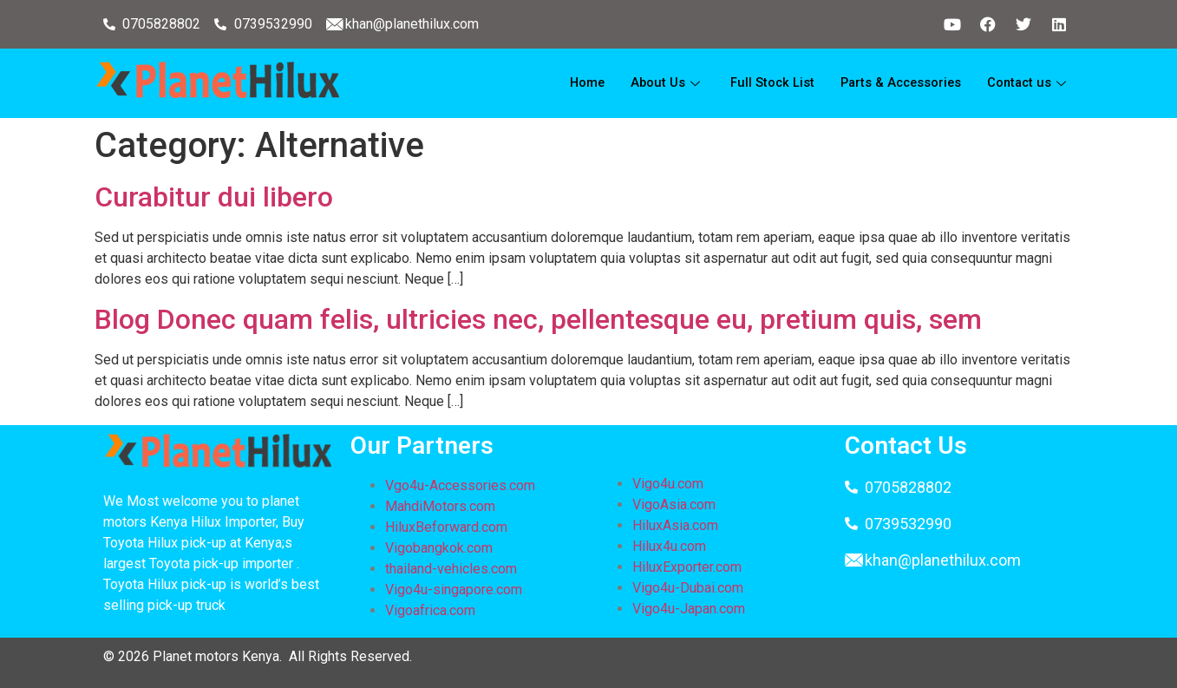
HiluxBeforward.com (446, 527)
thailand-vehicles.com (452, 568)
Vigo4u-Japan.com (688, 608)
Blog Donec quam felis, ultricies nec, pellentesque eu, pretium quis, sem (538, 319)
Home (577, 83)
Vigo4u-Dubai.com (687, 588)
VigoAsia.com (674, 504)
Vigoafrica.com (430, 610)
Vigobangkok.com (439, 548)
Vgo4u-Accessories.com (460, 485)
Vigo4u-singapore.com (453, 589)
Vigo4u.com (667, 483)
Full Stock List (764, 83)
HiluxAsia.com (675, 525)
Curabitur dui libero (214, 196)
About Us (658, 83)
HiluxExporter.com (687, 567)
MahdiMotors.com (440, 506)
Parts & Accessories (895, 83)
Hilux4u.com (669, 546)
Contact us (1027, 83)
